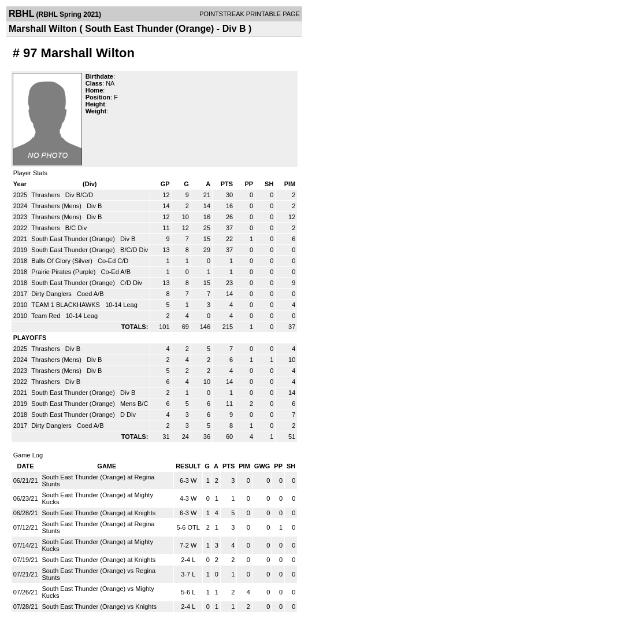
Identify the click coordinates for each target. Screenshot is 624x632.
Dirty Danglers (52, 293)
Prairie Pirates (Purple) (64, 271)
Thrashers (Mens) (57, 205)
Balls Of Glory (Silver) (62, 260)
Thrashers (46, 194)
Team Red (46, 315)
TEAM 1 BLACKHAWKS (66, 304)
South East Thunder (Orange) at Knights (99, 512)
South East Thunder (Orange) (74, 238)
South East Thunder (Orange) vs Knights (99, 606)
